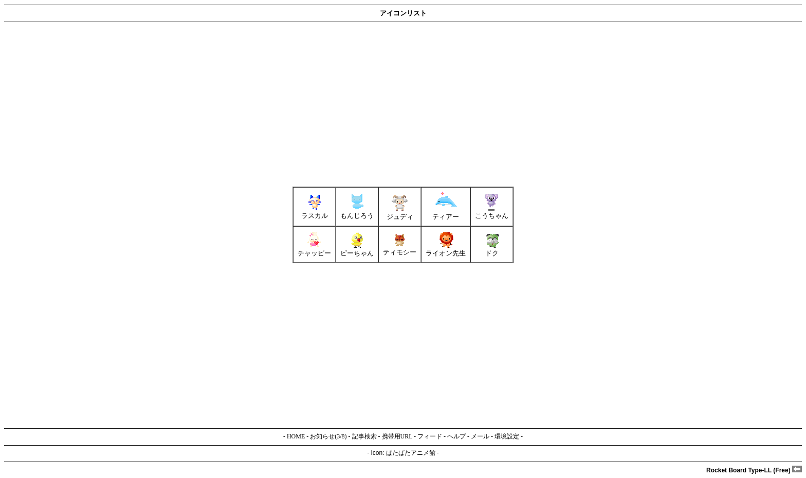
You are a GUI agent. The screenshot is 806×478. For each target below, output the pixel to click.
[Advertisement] (312, 104)
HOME (296, 436)
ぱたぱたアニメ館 (410, 452)
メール (480, 436)
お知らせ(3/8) (328, 436)
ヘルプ (456, 436)
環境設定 (506, 436)
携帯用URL (397, 436)
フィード (429, 436)
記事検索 (364, 436)
